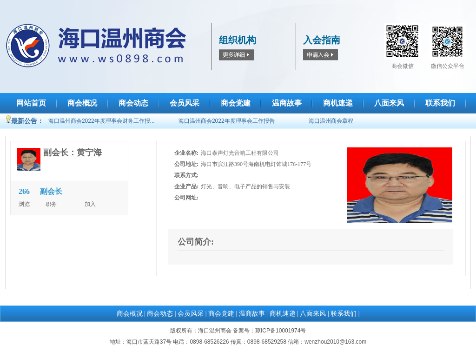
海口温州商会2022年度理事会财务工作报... (101, 121)
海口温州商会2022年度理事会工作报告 (226, 121)
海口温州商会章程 (331, 121)
